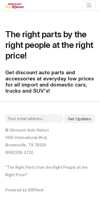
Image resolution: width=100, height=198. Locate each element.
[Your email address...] (34, 118)
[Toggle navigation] (89, 5)
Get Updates (79, 119)
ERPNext (36, 190)
